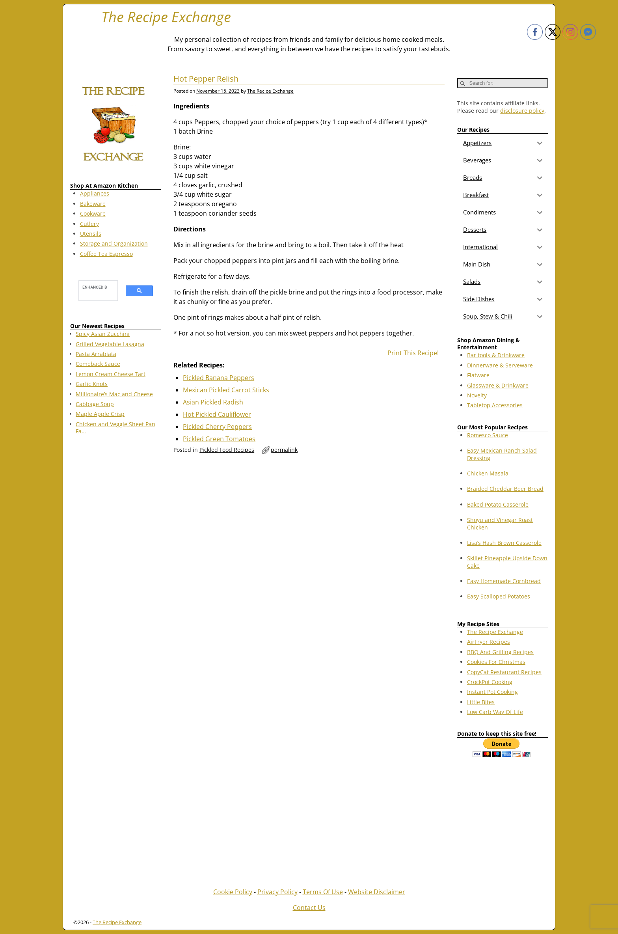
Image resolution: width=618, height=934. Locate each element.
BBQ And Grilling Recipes (500, 652)
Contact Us (309, 907)
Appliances (94, 193)
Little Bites (481, 702)
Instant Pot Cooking (492, 691)
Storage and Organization (114, 243)
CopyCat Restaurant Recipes (504, 672)
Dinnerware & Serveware (500, 365)
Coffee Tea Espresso (106, 253)
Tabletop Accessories (495, 405)
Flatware (478, 375)
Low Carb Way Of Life (495, 712)
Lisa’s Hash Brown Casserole (504, 542)
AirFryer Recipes (488, 641)
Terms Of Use (323, 891)
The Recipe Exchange (166, 16)
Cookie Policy (232, 891)
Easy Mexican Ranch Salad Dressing (502, 454)
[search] (94, 287)
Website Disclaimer (376, 891)
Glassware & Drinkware (498, 385)
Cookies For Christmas (496, 662)
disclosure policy (522, 110)
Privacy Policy (277, 891)
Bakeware (93, 203)
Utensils (90, 233)
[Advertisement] (115, 567)
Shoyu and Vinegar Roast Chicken (500, 523)
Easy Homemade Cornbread (504, 581)
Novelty (477, 395)
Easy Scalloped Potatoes (498, 596)
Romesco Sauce (487, 435)
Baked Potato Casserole (498, 504)
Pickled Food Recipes (226, 449)
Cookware (93, 213)
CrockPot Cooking (489, 682)
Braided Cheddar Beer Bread (505, 488)
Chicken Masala (487, 473)
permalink (284, 449)
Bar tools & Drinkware (496, 355)
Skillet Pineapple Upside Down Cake (507, 561)
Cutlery (89, 223)
